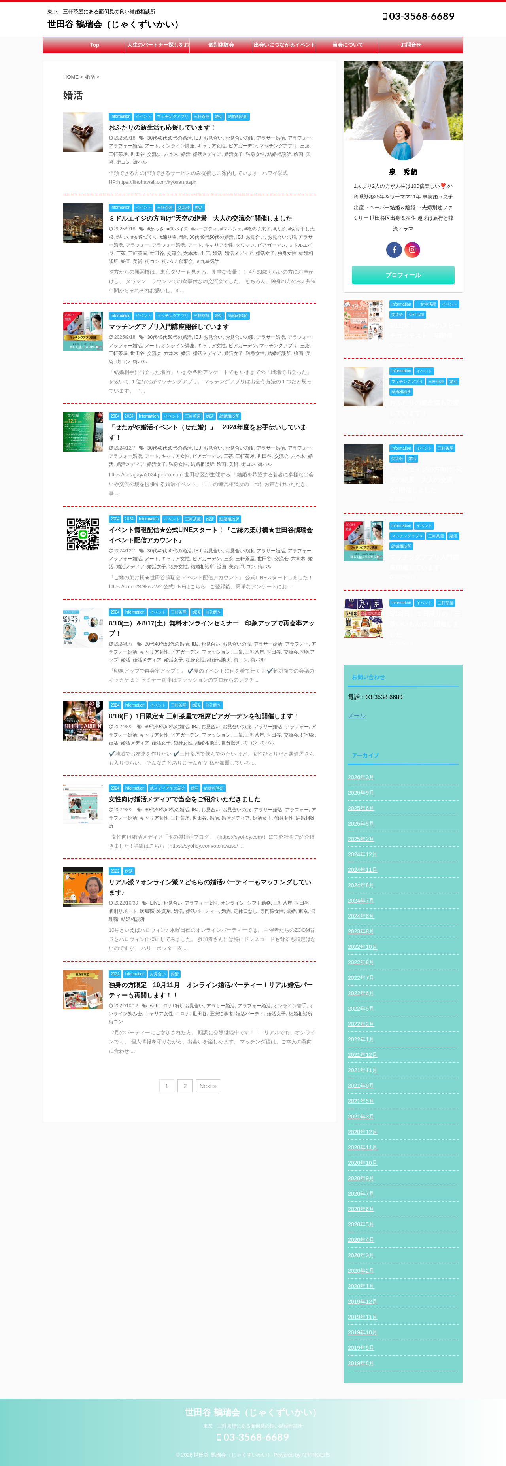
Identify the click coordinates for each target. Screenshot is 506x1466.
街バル (140, 162)
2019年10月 (363, 1332)
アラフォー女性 (201, 903)
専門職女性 (272, 911)
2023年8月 (361, 931)
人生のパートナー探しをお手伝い (158, 47)
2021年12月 (363, 1055)
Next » (208, 1085)
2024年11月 (363, 870)
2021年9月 (361, 1085)
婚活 (186, 154)
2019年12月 (363, 1301)
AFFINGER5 (316, 1455)
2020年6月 (361, 1209)
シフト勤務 (259, 903)
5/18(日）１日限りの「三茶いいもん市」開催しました (425, 624)
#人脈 (280, 229)
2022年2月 (361, 1024)
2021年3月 (361, 1116)
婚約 (226, 911)
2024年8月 (361, 885)
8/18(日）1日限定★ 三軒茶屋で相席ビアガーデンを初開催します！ (204, 716)
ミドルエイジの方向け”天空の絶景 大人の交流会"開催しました (200, 218)
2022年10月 (363, 947)
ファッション (216, 652)
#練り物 (168, 237)
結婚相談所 (279, 154)
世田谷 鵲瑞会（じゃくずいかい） (115, 24)
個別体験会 (221, 45)
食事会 (186, 261)
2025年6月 (361, 808)
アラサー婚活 (271, 138)
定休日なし (245, 911)
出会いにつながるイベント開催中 (284, 47)
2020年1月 (361, 1286)
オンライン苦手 (289, 1006)
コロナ (183, 1013)
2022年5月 (361, 1008)
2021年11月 (363, 1070)
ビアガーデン (242, 146)
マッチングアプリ (278, 146)
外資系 (164, 911)
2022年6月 (361, 993)
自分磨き (230, 743)
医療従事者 (221, 1013)
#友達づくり (144, 237)
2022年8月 (361, 962)
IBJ (197, 138)
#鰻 (183, 237)
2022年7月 (361, 978)
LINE (155, 903)
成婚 (291, 911)
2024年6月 (361, 916)
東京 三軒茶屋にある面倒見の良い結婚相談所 (253, 1426)
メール (357, 715)
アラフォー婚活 (125, 146)
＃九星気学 (207, 261)
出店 (205, 253)
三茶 (305, 146)
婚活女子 (233, 154)
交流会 (154, 154)
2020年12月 (363, 1132)
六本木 (171, 154)
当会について (347, 45)
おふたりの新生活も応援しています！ (162, 127)
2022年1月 (361, 1039)
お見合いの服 (239, 138)
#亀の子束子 (257, 229)
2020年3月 (361, 1255)
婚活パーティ (250, 1013)
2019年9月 (361, 1348)
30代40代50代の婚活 (169, 138)
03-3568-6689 (419, 16)
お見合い (213, 138)
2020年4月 (361, 1240)
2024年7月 (361, 900)
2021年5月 (361, 1101)
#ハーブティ (204, 229)
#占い (122, 237)
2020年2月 (361, 1271)
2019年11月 (363, 1317)
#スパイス (178, 229)
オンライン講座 (177, 146)
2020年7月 (361, 1193)
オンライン (232, 903)
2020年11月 (363, 1147)
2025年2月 (361, 839)
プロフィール (403, 275)
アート (152, 146)
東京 (303, 911)
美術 (137, 261)
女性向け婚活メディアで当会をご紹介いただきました (185, 799)
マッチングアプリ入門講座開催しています (169, 326)
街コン (123, 162)
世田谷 (137, 154)
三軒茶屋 (118, 154)
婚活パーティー (202, 911)
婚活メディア (207, 154)
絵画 (298, 154)
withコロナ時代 (166, 1006)
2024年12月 (363, 854)
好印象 (307, 735)
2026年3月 (361, 777)
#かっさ (155, 229)
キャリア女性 (211, 146)
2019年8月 (361, 1363)
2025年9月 (361, 793)
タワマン (245, 245)
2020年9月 (361, 1178)
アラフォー (300, 138)
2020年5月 (361, 1224)
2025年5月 (361, 823)
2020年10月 (363, 1163)
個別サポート (123, 911)
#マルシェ (231, 229)
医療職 (147, 911)
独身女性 (255, 154)
